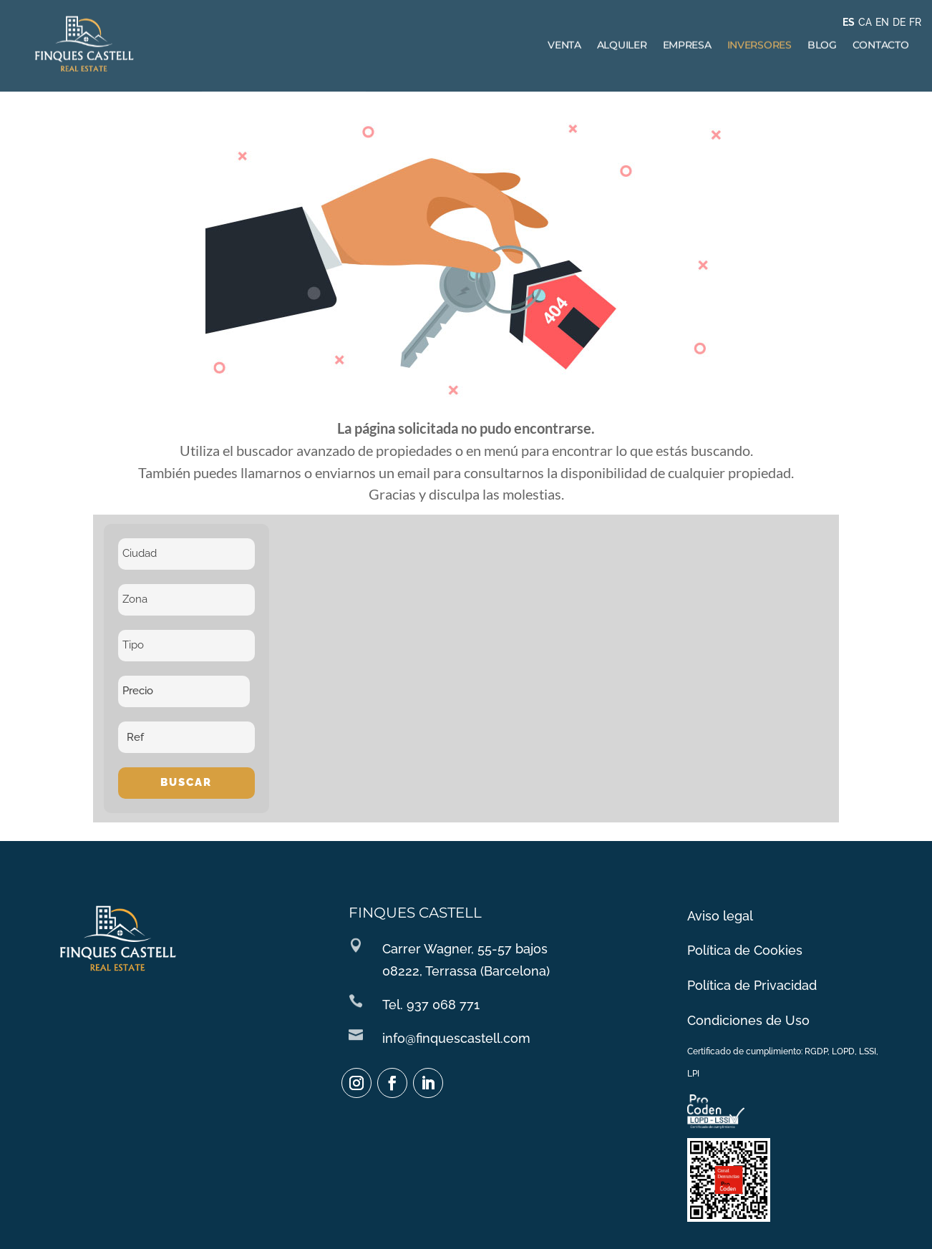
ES (849, 22)
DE (899, 22)
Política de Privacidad (751, 987)
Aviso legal (721, 921)
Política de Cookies (745, 954)
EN (882, 22)
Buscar (186, 782)
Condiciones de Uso (748, 1020)
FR (915, 22)
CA (865, 22)
